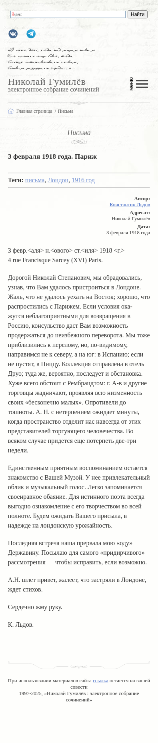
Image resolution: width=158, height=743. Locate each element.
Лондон (58, 180)
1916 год (83, 180)
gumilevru (13, 34)
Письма (79, 133)
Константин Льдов (130, 204)
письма (35, 180)
